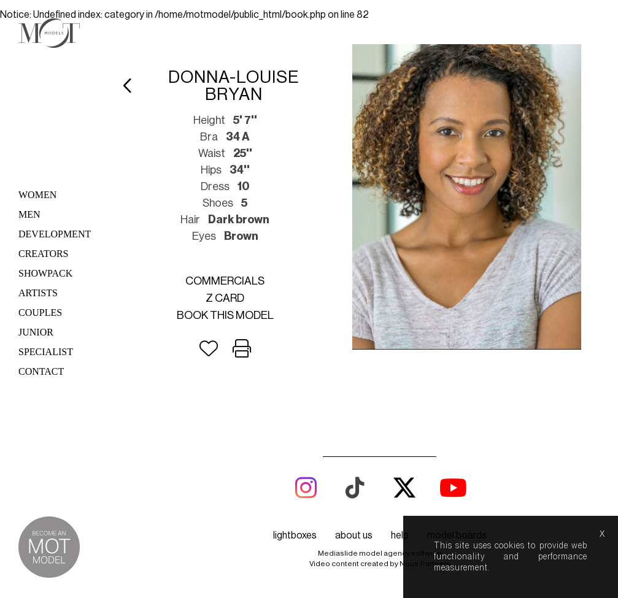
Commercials (225, 280)
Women (37, 195)
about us (354, 535)
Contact (41, 371)
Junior (35, 332)
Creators (43, 253)
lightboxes (295, 535)
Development (54, 234)
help (400, 535)
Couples (40, 312)
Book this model (225, 315)
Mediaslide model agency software (380, 553)
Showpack (45, 273)
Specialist (45, 352)
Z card (225, 298)
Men (29, 214)
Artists (38, 293)
